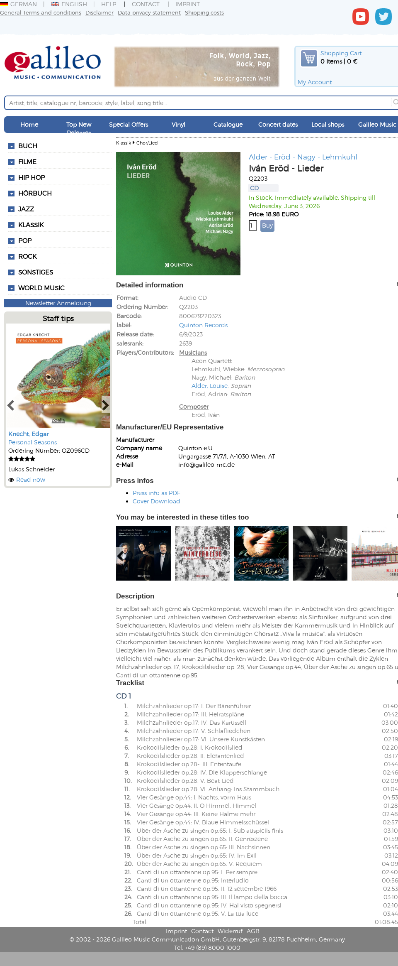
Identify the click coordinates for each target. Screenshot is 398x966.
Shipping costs (204, 12)
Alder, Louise (210, 385)
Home (29, 124)
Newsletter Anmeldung (58, 302)
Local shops (327, 124)
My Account (315, 82)
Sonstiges (35, 272)
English (69, 3)
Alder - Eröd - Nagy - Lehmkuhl (303, 156)
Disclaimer (99, 12)
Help (108, 3)
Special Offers (128, 124)
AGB (253, 930)
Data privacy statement (149, 12)
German (18, 3)
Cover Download (156, 501)
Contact (146, 3)
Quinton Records (203, 325)
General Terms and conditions (40, 12)
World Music (41, 288)
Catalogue (228, 124)
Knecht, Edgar (28, 433)
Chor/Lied (147, 142)
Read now (30, 479)
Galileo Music (377, 124)
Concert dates (278, 124)
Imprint (187, 3)
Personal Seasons (32, 442)
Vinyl (178, 124)
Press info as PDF (156, 492)
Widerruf (230, 930)
